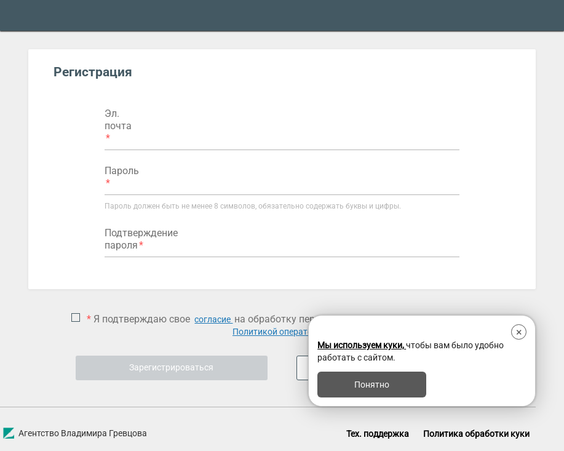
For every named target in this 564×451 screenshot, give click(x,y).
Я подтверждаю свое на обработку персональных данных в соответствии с (283, 325)
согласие (213, 319)
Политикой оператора (277, 332)
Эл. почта (118, 120)
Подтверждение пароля (141, 239)
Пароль (122, 171)
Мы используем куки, (361, 345)
